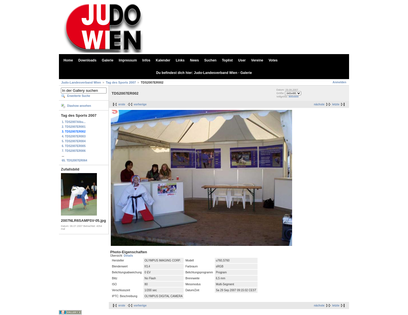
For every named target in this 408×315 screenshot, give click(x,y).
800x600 (294, 96)
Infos (146, 60)
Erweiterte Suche (78, 95)
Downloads (87, 60)
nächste (319, 104)
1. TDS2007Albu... (74, 122)
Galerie (107, 60)
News (194, 60)
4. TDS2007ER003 (74, 136)
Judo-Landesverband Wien (81, 82)
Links (180, 60)
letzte (335, 104)
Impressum (128, 60)
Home (68, 60)
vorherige (140, 104)
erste (121, 104)
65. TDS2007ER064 (74, 160)
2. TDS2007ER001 (74, 126)
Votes (273, 60)
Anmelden (339, 82)
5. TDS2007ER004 (74, 141)
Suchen (210, 60)
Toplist (227, 60)
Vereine (257, 60)
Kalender (163, 60)
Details (128, 255)
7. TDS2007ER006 (74, 150)
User (242, 60)
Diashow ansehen (79, 105)
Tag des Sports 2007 (121, 82)
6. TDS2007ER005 (74, 146)
